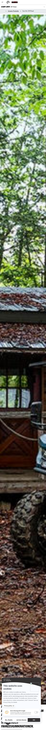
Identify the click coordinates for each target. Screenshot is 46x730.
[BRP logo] (8, 2)
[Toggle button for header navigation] (2, 2)
